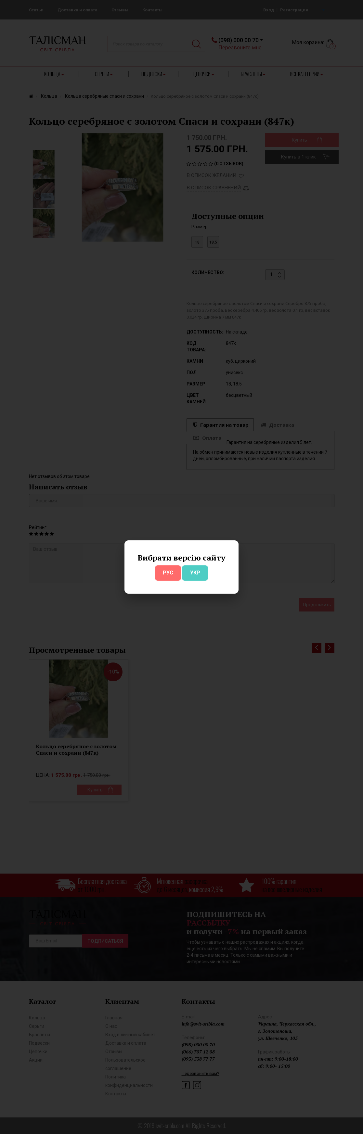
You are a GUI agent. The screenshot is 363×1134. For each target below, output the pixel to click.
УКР (195, 573)
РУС (168, 573)
